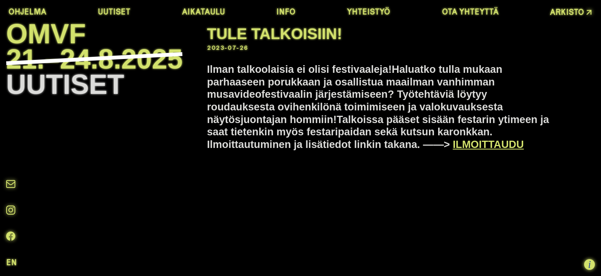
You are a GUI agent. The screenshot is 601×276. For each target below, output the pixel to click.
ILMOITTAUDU (488, 144)
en (11, 262)
